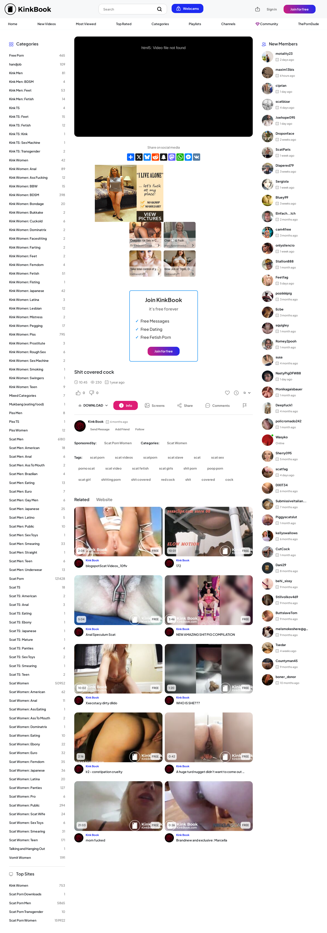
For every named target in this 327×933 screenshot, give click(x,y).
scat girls (166, 468)
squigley (282, 325)
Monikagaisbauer (289, 389)
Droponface (285, 133)
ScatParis (283, 149)
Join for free (299, 9)
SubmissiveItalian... (291, 501)
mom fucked (95, 840)
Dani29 (281, 565)
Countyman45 (287, 661)
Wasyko (282, 437)
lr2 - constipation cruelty (104, 772)
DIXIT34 (282, 485)
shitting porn (111, 479)
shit (188, 479)
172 (178, 566)
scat (197, 457)
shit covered (141, 479)
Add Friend (122, 429)
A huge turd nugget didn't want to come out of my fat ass (210, 772)
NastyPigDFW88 (288, 373)
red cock (168, 479)
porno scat (86, 468)
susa (279, 357)
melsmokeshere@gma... (293, 629)
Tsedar (281, 645)
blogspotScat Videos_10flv (106, 566)
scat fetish (140, 468)
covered (208, 479)
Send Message (99, 429)
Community (266, 24)
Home (12, 24)
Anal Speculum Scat (101, 634)
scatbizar (283, 101)
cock (229, 479)
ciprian (281, 85)
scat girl (84, 479)
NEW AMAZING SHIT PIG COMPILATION (205, 634)
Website (104, 499)
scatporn (150, 457)
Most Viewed (86, 24)
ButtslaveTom (286, 613)
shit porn (190, 468)
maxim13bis (285, 69)
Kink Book (96, 421)
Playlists (195, 24)
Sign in (272, 9)
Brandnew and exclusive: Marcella (201, 840)
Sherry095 (284, 453)
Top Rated (123, 24)
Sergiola (282, 181)
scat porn (97, 457)
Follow (139, 429)
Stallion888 (285, 261)
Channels (228, 24)
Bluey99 (282, 197)
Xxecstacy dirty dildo (101, 703)
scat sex (217, 457)
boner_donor (286, 677)
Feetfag (282, 277)
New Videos (46, 24)
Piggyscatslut (286, 517)
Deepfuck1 (284, 405)
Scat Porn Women (118, 443)
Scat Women (177, 443)
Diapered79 (285, 165)
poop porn (215, 468)
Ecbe (280, 309)
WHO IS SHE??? (188, 703)
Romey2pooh (286, 341)
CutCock (283, 549)
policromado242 (288, 421)
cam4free (283, 229)
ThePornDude (308, 24)
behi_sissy (284, 581)
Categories (160, 24)
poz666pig (284, 293)
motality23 (284, 53)
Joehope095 (285, 117)
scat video (113, 468)
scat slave (175, 457)
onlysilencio (285, 245)
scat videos (124, 457)
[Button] (125, 405)
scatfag (282, 469)
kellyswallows (287, 533)
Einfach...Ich (285, 213)
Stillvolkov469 (287, 597)
